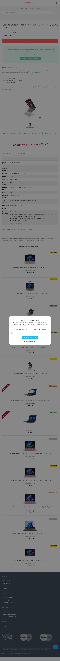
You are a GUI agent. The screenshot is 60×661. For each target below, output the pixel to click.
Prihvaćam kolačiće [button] (30, 337)
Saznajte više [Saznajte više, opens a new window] (32, 326)
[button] (30, 342)
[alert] (30, 330)
